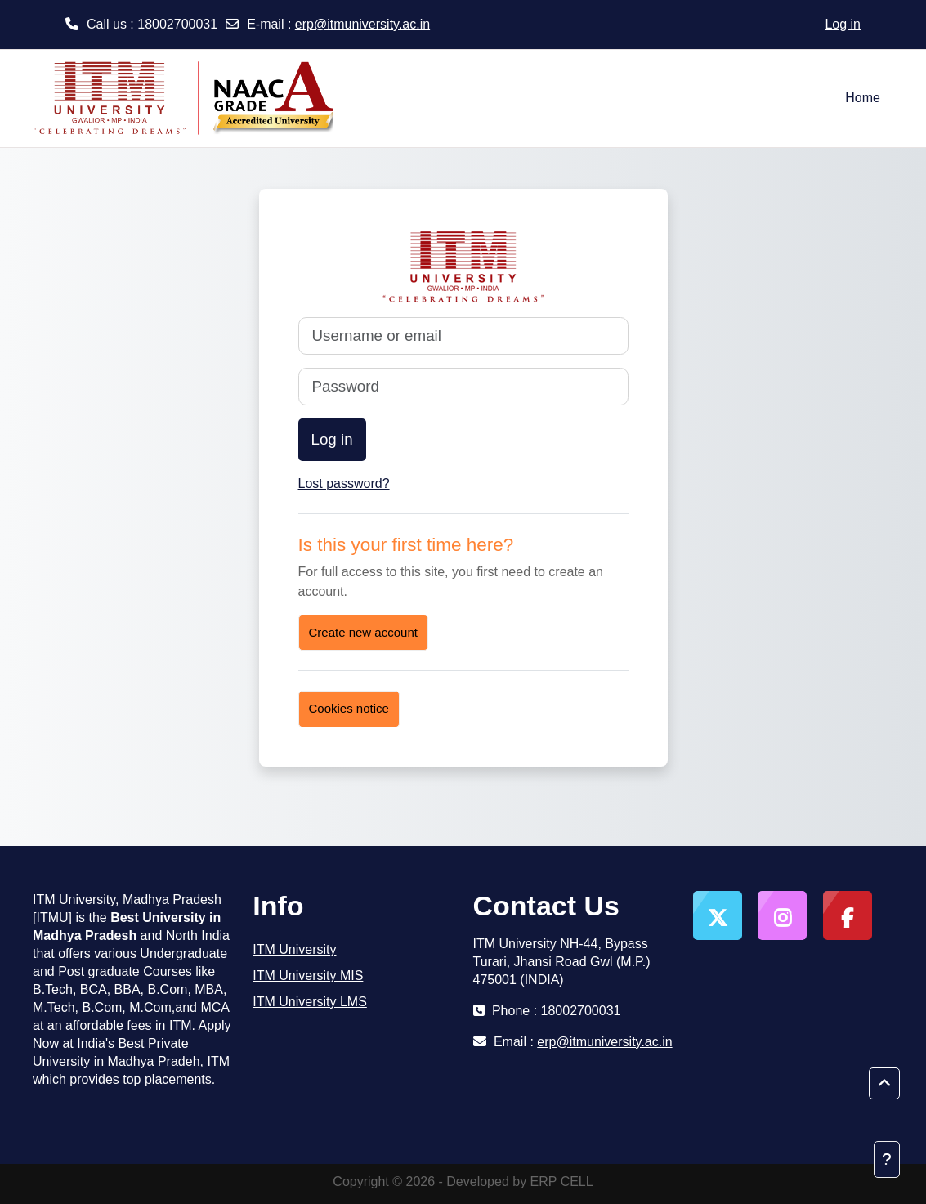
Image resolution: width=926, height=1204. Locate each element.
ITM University (294, 949)
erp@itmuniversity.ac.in (362, 24)
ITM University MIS (308, 975)
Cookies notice (349, 708)
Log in (843, 24)
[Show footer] (887, 1159)
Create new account (363, 632)
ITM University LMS (310, 1002)
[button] (884, 1083)
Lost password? (344, 483)
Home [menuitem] (862, 98)
